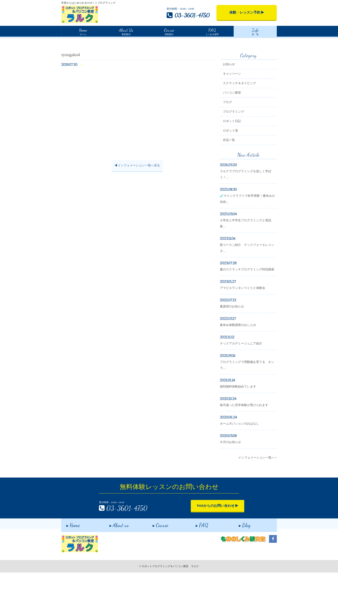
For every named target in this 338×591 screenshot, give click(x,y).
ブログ (230, 120)
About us (114, 542)
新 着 (255, 31)
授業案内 (169, 31)
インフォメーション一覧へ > (257, 482)
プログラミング (236, 130)
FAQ (197, 542)
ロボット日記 (235, 139)
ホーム (83, 31)
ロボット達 (233, 148)
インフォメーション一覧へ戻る (137, 184)
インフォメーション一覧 (88, 41)
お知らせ (232, 82)
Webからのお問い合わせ (209, 524)
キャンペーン (235, 92)
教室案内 (126, 31)
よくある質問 (212, 31)
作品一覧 (232, 158)
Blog (239, 542)
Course (155, 542)
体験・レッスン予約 (246, 12)
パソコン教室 (235, 111)
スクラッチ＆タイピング (242, 101)
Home (64, 41)
